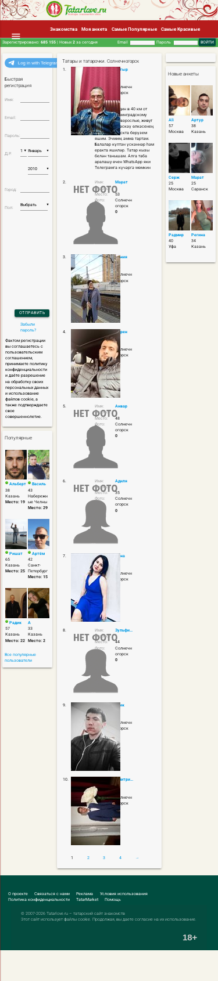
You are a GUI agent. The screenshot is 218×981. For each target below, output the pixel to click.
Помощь (113, 899)
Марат (121, 182)
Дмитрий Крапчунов (124, 779)
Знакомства (63, 29)
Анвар (121, 406)
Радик (15, 623)
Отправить (32, 313)
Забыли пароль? (28, 327)
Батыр (121, 69)
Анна (120, 556)
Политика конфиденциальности (39, 899)
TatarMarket (87, 899)
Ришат (16, 553)
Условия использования (124, 894)
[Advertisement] (67, 959)
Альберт (17, 484)
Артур (197, 120)
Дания (121, 257)
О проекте (18, 894)
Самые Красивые (180, 29)
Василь (39, 484)
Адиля (121, 481)
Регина (198, 235)
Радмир (176, 235)
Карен (121, 332)
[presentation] (36, 244)
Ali (171, 120)
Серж (174, 177)
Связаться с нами (52, 894)
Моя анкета (94, 29)
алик (119, 705)
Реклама (84, 894)
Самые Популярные (134, 29)
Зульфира (124, 630)
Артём (38, 553)
